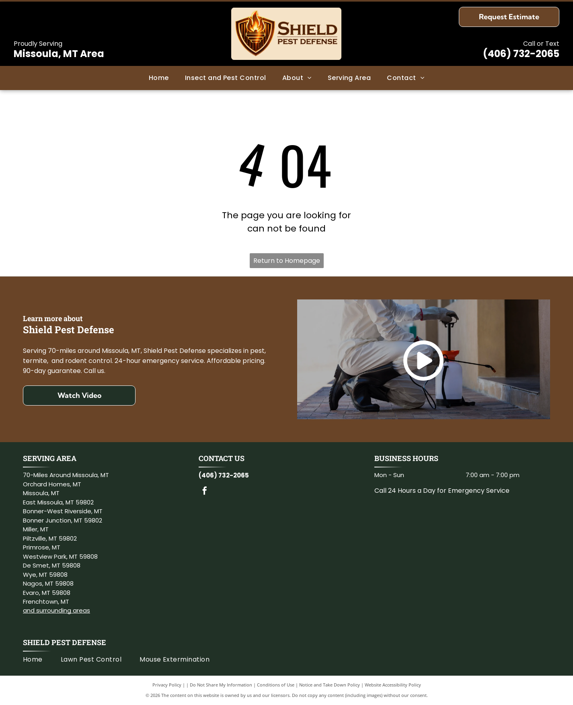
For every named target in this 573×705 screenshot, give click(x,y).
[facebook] (205, 492)
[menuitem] (159, 78)
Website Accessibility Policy (393, 685)
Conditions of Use (275, 685)
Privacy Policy (166, 685)
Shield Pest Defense (64, 642)
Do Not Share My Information (221, 685)
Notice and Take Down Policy (329, 685)
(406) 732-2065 (521, 53)
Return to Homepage (286, 260)
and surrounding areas (56, 610)
